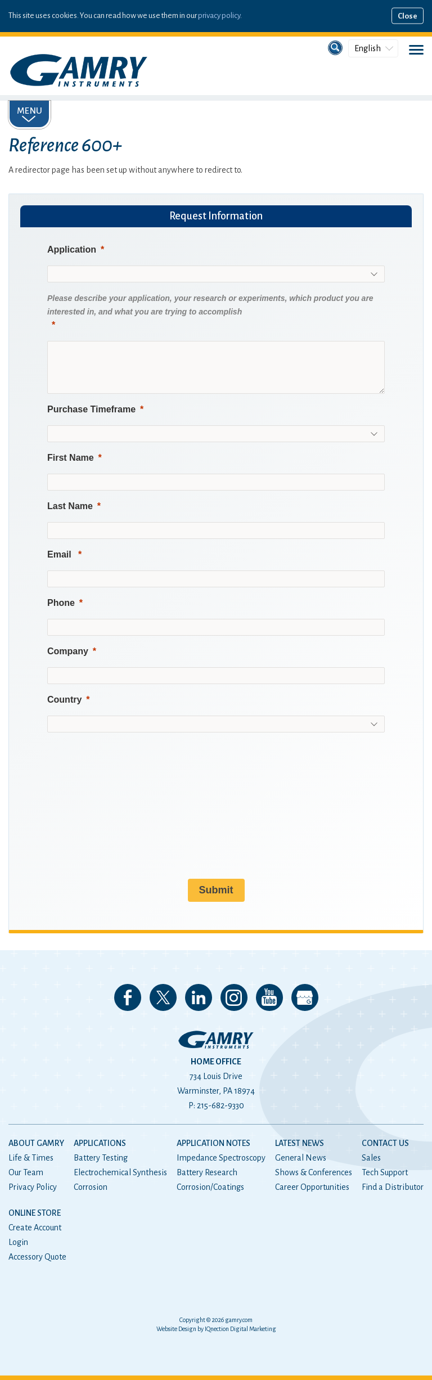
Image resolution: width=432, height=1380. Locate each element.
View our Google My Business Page (304, 997)
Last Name (70, 506)
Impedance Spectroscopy (221, 1157)
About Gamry (36, 1143)
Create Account (34, 1227)
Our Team (25, 1172)
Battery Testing (101, 1157)
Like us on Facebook (127, 997)
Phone (61, 603)
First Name (70, 457)
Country (64, 699)
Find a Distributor (393, 1187)
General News (300, 1157)
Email (60, 554)
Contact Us (385, 1143)
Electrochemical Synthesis (120, 1172)
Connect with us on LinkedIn (198, 997)
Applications (100, 1143)
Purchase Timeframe (91, 409)
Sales (371, 1157)
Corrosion (90, 1187)
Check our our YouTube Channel (269, 997)
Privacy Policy (32, 1187)
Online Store (34, 1212)
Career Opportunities (312, 1187)
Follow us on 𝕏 (163, 997)
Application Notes (213, 1143)
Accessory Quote (37, 1256)
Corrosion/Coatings (210, 1187)
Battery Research (207, 1172)
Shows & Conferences (313, 1172)
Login (18, 1242)
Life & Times (30, 1157)
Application (71, 249)
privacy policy (219, 15)
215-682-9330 (220, 1105)
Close (407, 16)
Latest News (299, 1143)
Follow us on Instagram (234, 997)
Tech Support (385, 1172)
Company (67, 651)
